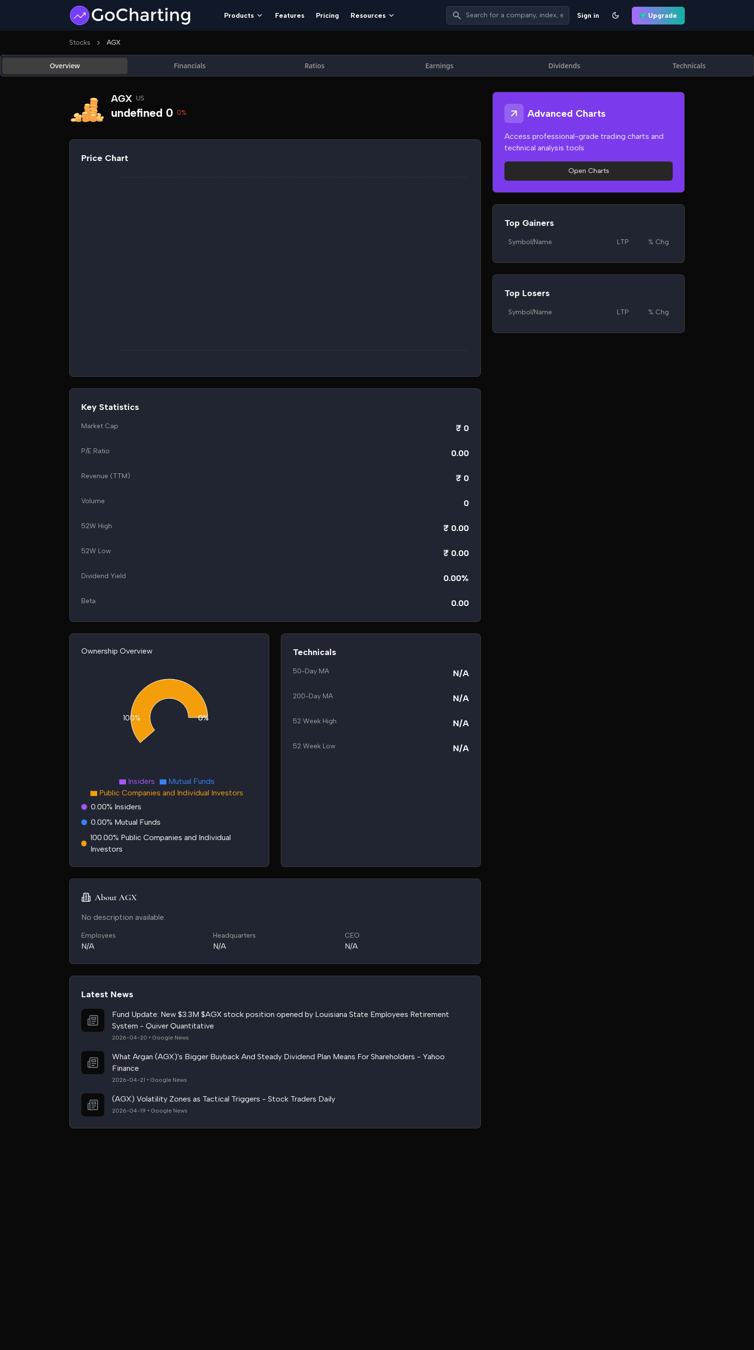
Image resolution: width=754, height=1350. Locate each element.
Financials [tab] (190, 65)
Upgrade (658, 16)
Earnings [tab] (440, 65)
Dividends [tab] (564, 65)
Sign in (588, 16)
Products (244, 16)
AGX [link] (114, 42)
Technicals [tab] (689, 65)
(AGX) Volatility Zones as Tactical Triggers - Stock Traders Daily (223, 1098)
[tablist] (377, 65)
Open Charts (588, 171)
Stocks (79, 42)
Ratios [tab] (314, 65)
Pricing (327, 16)
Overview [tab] (65, 65)
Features (289, 16)
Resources (373, 16)
